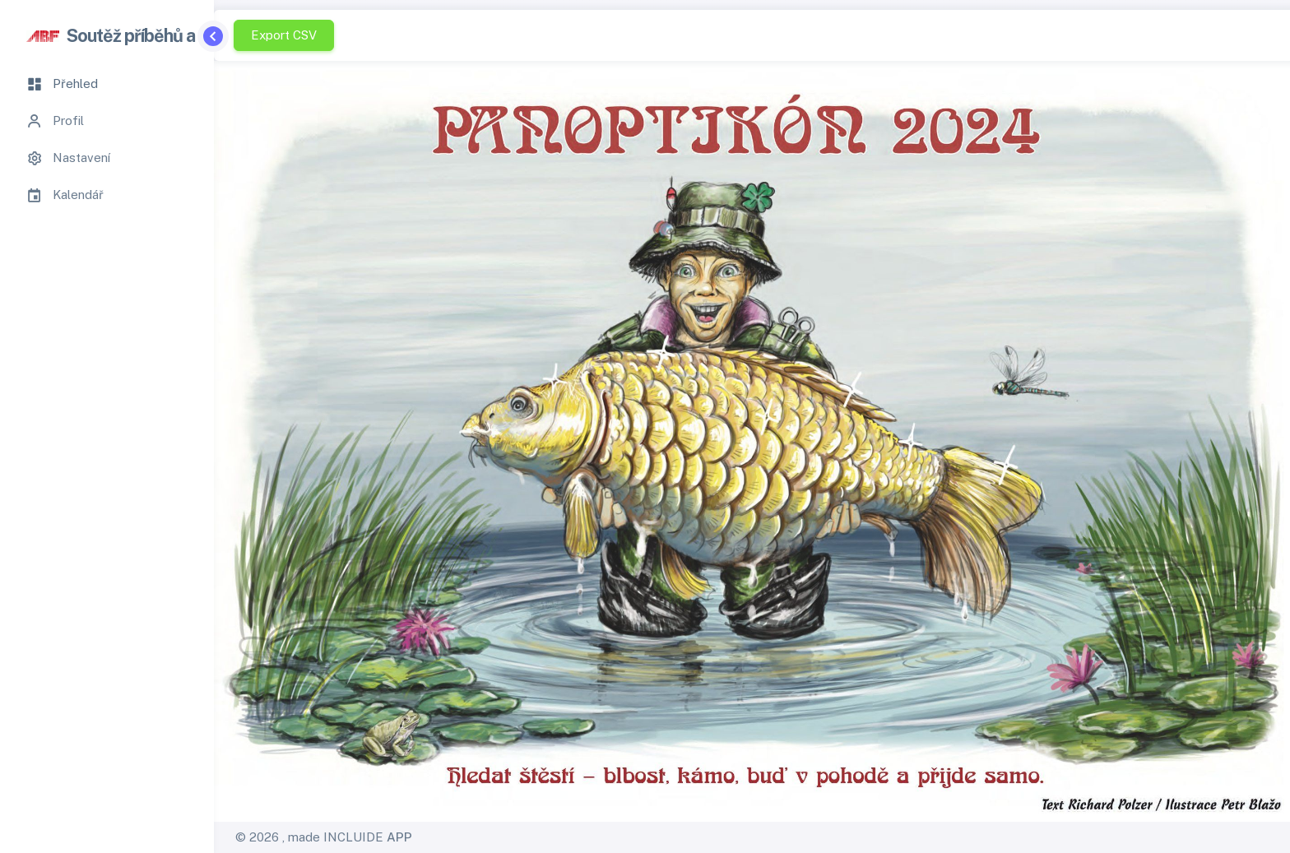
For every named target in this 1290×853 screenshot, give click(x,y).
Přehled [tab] (62, 84)
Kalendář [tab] (65, 195)
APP (399, 837)
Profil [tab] (55, 121)
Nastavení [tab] (68, 158)
